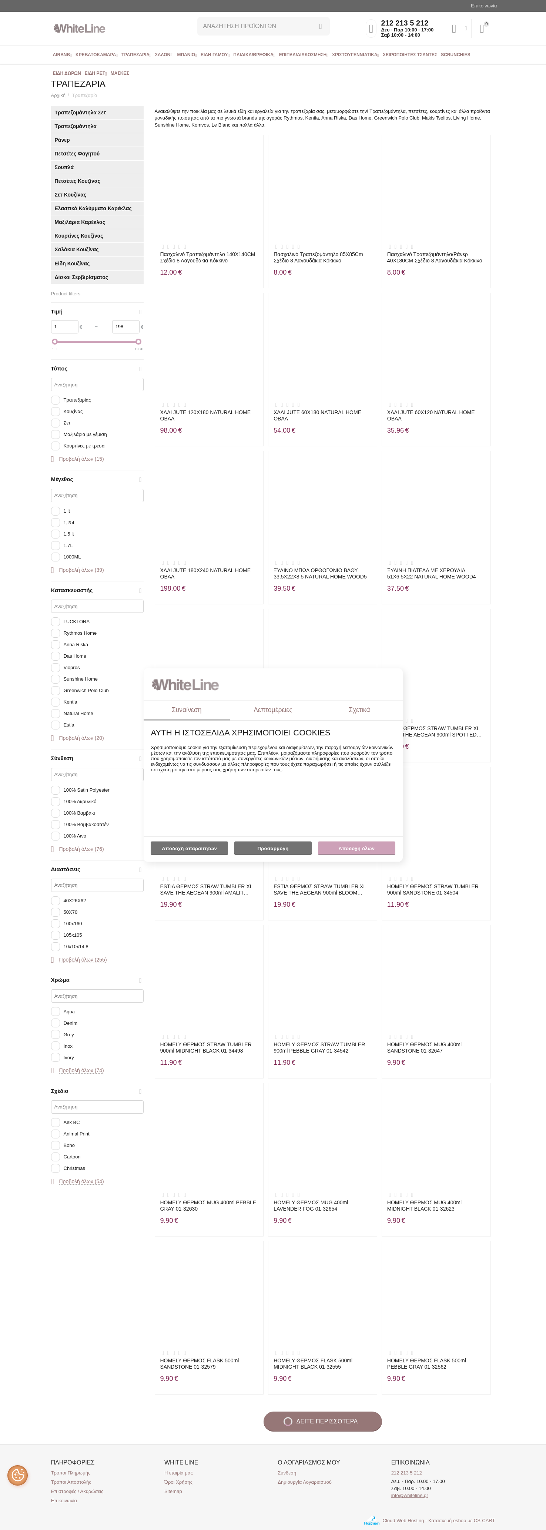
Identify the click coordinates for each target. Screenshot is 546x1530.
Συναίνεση (187, 710)
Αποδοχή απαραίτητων (189, 848)
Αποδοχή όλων (357, 848)
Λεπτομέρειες (273, 710)
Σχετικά (359, 710)
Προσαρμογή (273, 850)
